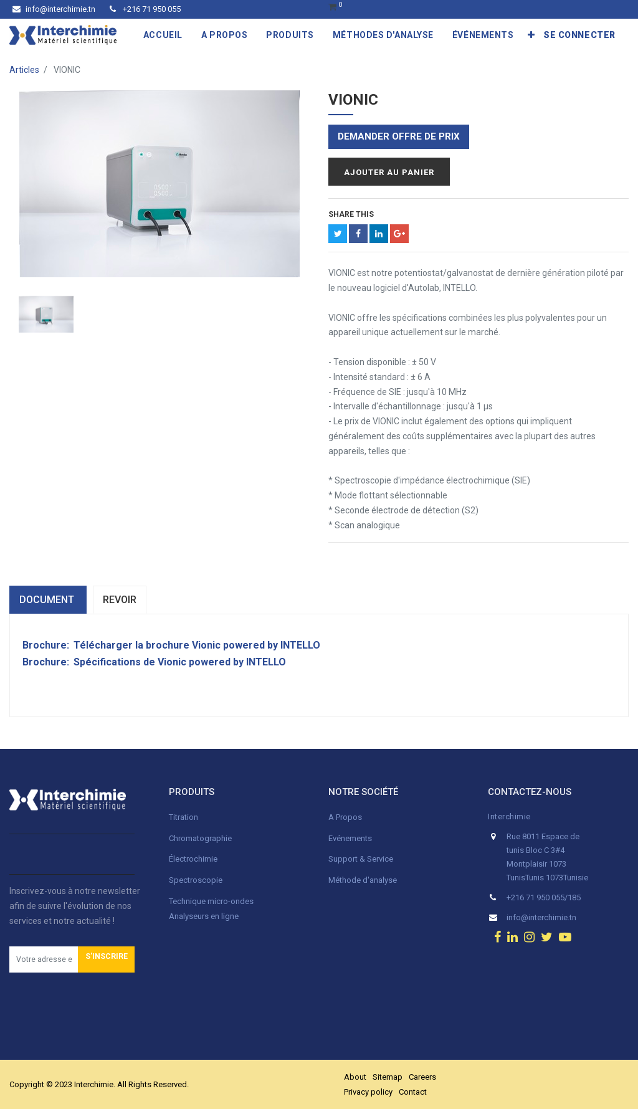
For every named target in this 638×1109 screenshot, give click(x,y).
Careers (422, 1077)
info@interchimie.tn (53, 9)
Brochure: (47, 645)
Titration (183, 817)
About (355, 1077)
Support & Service (360, 859)
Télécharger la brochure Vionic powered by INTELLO (197, 645)
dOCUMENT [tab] (48, 600)
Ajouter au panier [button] (389, 172)
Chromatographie (200, 838)
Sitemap (387, 1077)
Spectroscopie (195, 880)
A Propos (346, 817)
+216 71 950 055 (145, 9)
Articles (24, 70)
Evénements (350, 838)
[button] (531, 34)
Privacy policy (368, 1092)
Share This (351, 214)
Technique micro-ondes (211, 901)
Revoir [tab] (119, 600)
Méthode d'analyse (362, 880)
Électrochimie (193, 859)
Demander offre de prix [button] (399, 136)
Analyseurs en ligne (204, 916)
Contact (413, 1092)
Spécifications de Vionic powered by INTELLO (180, 662)
